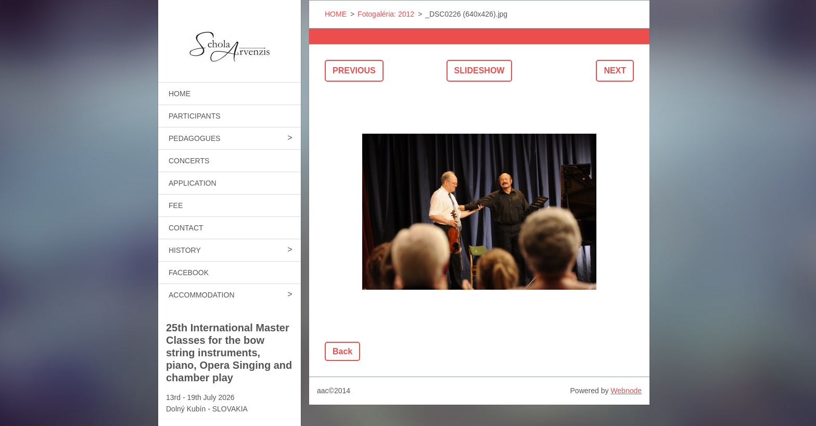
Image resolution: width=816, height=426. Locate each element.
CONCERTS (189, 161)
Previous (354, 70)
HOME (179, 93)
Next (615, 70)
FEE (176, 205)
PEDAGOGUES (195, 138)
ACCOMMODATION (202, 295)
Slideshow (479, 70)
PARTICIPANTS (195, 116)
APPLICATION (192, 183)
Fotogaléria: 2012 (386, 14)
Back (342, 351)
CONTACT (186, 228)
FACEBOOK (189, 272)
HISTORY (185, 250)
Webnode (626, 390)
